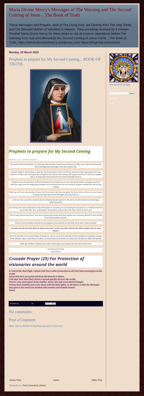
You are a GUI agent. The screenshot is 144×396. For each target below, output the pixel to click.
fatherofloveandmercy (29, 159)
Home (56, 380)
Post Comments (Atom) (34, 385)
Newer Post (15, 380)
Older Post (97, 380)
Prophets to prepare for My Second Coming (49, 151)
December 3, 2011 (15, 159)
